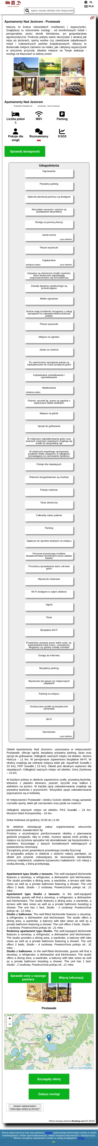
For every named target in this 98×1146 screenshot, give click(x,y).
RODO (81, 1138)
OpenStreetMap (85, 1068)
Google (49, 1132)
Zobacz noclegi (49, 1094)
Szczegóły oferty (49, 1079)
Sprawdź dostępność (25, 151)
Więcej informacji (71, 977)
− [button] (9, 1024)
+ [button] (9, 1019)
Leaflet (71, 1068)
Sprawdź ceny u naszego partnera (28, 977)
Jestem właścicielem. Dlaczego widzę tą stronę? (24, 1107)
